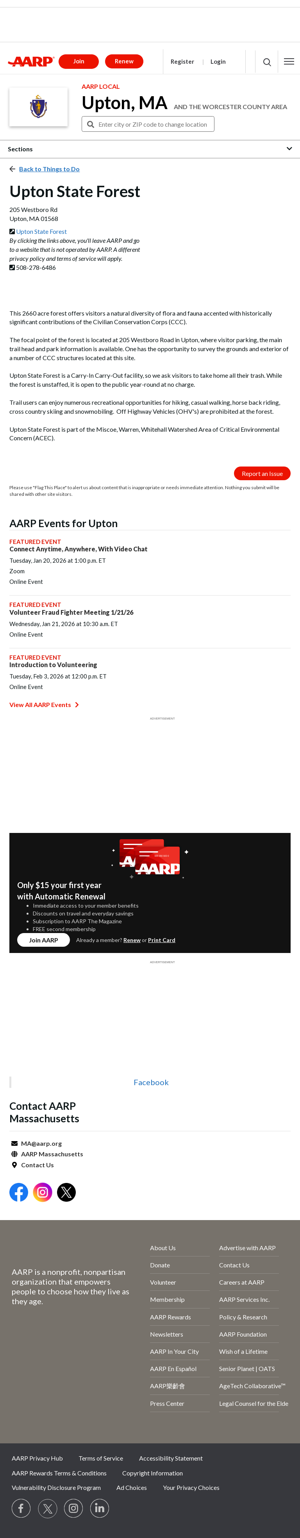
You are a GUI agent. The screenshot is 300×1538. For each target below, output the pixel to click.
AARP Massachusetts (52, 1154)
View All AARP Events (44, 704)
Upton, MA (125, 102)
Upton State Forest (41, 231)
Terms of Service (101, 1458)
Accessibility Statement (171, 1458)
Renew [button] (124, 61)
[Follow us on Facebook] (21, 1508)
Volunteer (163, 1282)
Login (218, 61)
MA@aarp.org (41, 1143)
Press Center (167, 1403)
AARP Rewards (170, 1317)
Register (182, 61)
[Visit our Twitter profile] (47, 1508)
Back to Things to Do (49, 168)
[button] (289, 61)
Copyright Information (152, 1473)
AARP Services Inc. (244, 1299)
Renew (132, 940)
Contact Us (37, 1164)
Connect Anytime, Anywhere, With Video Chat (78, 549)
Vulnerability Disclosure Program (56, 1487)
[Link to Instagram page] (74, 1508)
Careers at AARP (241, 1282)
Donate (160, 1265)
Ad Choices (131, 1487)
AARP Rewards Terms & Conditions (59, 1473)
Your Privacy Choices (191, 1487)
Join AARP (43, 940)
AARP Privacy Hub (37, 1458)
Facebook (151, 1082)
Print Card (161, 940)
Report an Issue (262, 473)
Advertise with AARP (247, 1247)
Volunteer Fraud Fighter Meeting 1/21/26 (71, 612)
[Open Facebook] (18, 1193)
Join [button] (78, 61)
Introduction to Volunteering (53, 664)
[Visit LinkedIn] (100, 1508)
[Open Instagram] (43, 1193)
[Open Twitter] (66, 1193)
